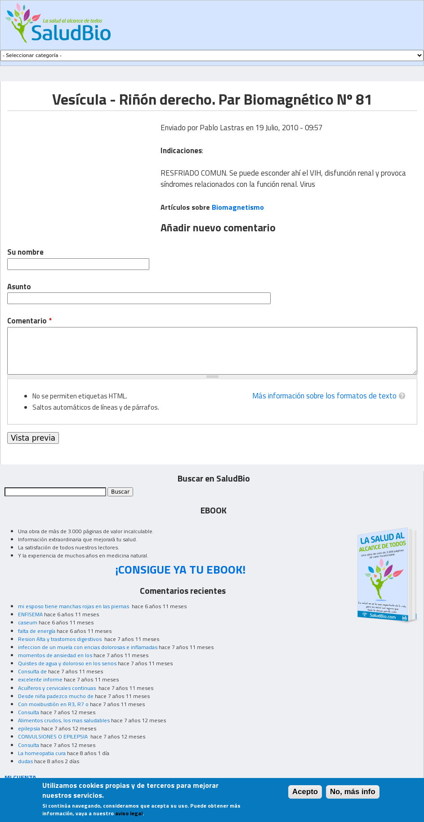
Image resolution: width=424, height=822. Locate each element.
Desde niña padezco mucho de (56, 696)
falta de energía (36, 631)
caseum (27, 622)
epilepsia (29, 728)
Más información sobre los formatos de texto (324, 396)
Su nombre (25, 252)
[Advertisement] (82, 174)
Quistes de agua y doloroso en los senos (67, 663)
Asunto (19, 286)
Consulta (28, 712)
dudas (25, 761)
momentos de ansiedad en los (55, 655)
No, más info (352, 791)
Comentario (29, 321)
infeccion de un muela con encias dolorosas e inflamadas (87, 647)
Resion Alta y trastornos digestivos (60, 639)
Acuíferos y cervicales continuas (57, 688)
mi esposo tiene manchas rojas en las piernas (74, 606)
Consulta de (32, 671)
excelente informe (40, 679)
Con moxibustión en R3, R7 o (53, 704)
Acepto (305, 791)
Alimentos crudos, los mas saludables (64, 720)
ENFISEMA (30, 614)
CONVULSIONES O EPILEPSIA (53, 736)
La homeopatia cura (42, 753)
